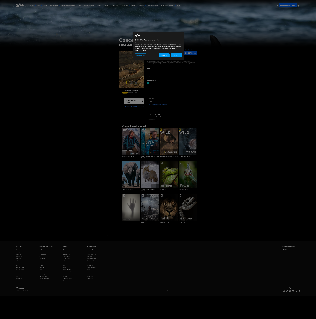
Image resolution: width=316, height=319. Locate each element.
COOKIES (171, 290)
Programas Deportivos (44, 278)
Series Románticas (20, 269)
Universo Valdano (67, 260)
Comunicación (90, 278)
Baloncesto (54, 5)
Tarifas (88, 269)
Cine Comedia (19, 256)
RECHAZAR (164, 55)
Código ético (89, 263)
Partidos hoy (65, 280)
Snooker (65, 276)
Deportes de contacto (68, 271)
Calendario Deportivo (67, 278)
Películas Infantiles (20, 263)
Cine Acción (18, 258)
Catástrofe (144, 222)
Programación (90, 280)
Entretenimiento (19, 280)
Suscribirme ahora (287, 5)
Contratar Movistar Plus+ (92, 267)
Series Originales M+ (20, 267)
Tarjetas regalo (90, 276)
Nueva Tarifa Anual (91, 274)
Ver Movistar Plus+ (91, 249)
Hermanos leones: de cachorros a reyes (169, 157)
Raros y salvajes (183, 189)
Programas (124, 5)
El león (150, 101)
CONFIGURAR (140, 55)
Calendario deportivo (68, 5)
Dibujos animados (43, 276)
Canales (141, 5)
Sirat (40, 256)
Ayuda (284, 249)
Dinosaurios (182, 222)
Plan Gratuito (90, 265)
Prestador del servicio (143, 290)
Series (32, 5)
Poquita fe (42, 267)
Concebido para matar (131, 101)
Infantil (99, 5)
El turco (41, 265)
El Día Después (66, 258)
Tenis (79, 5)
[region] (158, 46)
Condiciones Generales (92, 258)
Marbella (41, 269)
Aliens (123, 222)
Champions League (67, 252)
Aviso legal (154, 290)
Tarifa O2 (89, 271)
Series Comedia (19, 274)
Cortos (133, 5)
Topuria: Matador (67, 269)
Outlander (42, 260)
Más (178, 5)
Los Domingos (42, 249)
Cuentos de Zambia (127, 189)
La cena (41, 252)
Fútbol (45, 5)
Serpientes (163, 189)
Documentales (89, 5)
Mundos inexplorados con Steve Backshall (150, 157)
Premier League (66, 256)
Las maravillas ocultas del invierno (148, 190)
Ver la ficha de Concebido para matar (134, 106)
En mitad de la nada (128, 156)
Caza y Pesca (42, 280)
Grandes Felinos (164, 222)
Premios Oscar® (43, 271)
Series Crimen (19, 276)
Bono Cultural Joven (167, 5)
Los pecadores (43, 254)
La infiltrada (42, 258)
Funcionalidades (152, 5)
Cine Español (18, 254)
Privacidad (163, 290)
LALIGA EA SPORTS (67, 254)
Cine (38, 5)
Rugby (106, 5)
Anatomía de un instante (45, 263)
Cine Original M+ (19, 252)
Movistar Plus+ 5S (90, 260)
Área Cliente (89, 256)
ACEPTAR (176, 55)
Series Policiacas (19, 271)
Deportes (115, 5)
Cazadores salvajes (184, 156)
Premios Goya (42, 274)
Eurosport (65, 274)
